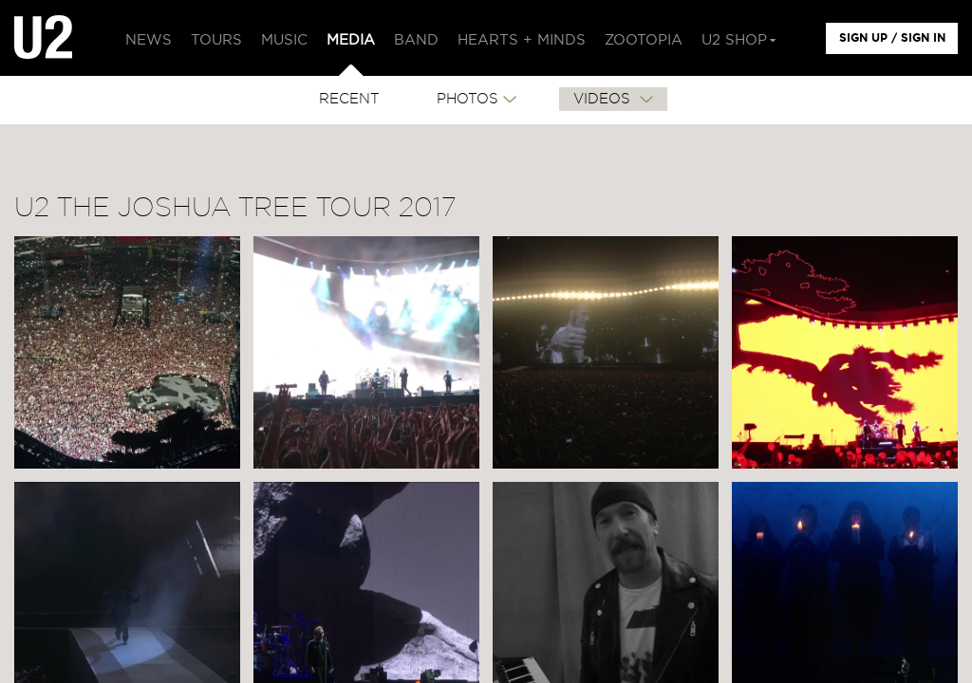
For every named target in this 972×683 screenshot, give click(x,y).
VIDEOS (604, 99)
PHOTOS (467, 99)
